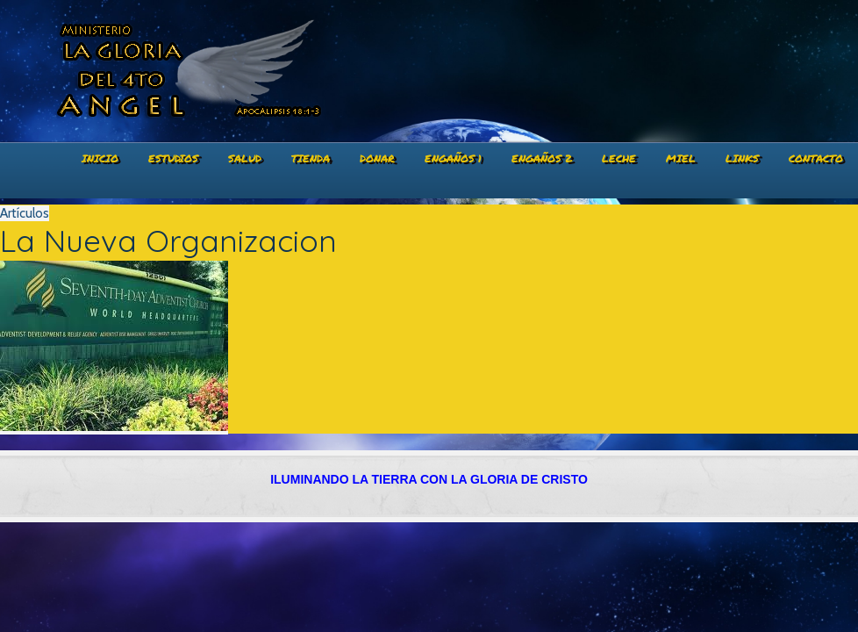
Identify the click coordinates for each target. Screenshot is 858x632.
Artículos (24, 213)
